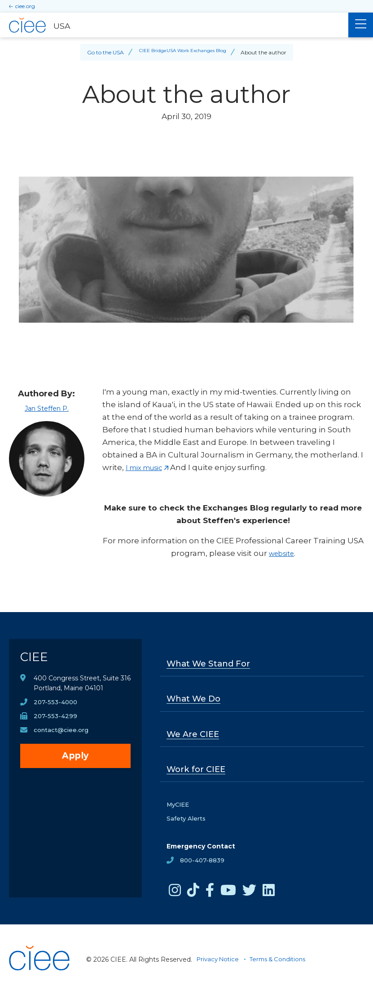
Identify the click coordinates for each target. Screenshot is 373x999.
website (281, 553)
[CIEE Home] (40, 987)
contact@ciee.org (62, 736)
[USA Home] (174, 25)
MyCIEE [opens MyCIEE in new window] (179, 808)
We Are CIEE (195, 736)
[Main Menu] (360, 25)
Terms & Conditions (283, 964)
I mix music (148, 467)
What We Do (196, 700)
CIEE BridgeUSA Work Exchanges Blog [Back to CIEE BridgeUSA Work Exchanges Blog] (182, 52)
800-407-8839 (203, 865)
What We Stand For (212, 664)
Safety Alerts (187, 823)
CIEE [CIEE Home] (35, 659)
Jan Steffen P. (46, 408)
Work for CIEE (198, 772)
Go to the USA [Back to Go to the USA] (98, 52)
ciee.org (25, 6)
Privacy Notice (219, 964)
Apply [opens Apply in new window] (75, 761)
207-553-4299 (56, 721)
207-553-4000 (57, 707)
